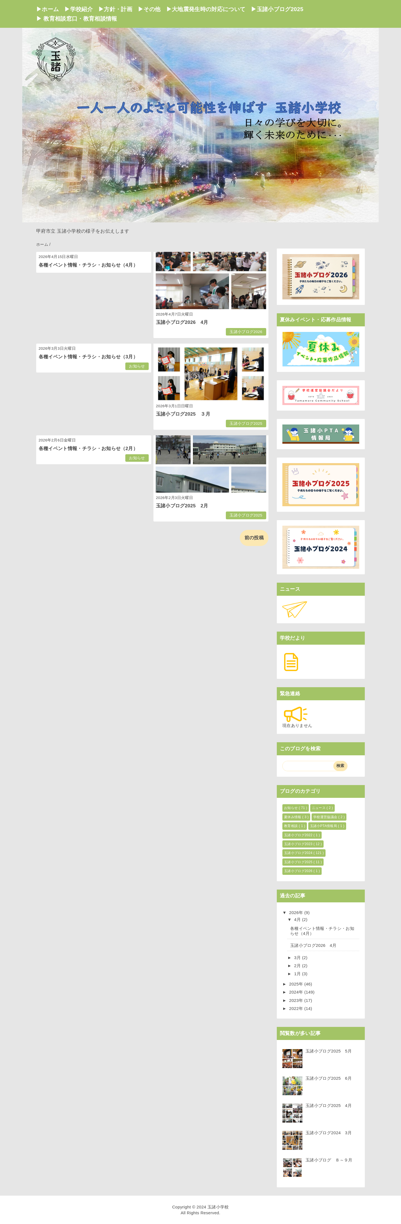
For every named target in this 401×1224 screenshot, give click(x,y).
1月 (298, 973)
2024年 (296, 992)
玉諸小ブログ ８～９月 (329, 1160)
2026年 (296, 912)
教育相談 (291, 826)
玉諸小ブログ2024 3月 (328, 1132)
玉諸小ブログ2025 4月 (328, 1105)
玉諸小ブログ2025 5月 (328, 1051)
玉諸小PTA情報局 (324, 826)
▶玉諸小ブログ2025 (277, 9)
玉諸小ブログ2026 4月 (182, 322)
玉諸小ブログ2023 (299, 844)
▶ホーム (47, 9)
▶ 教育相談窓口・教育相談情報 (76, 19)
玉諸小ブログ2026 (245, 332)
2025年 (296, 984)
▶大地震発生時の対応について (206, 9)
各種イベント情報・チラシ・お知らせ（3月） (88, 356)
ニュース (319, 808)
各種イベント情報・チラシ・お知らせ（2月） (88, 448)
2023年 (296, 1000)
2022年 (296, 1008)
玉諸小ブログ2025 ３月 (183, 414)
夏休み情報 (293, 817)
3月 (298, 957)
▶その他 (149, 9)
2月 (298, 965)
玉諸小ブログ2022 (299, 835)
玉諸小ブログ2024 (299, 853)
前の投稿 (254, 537)
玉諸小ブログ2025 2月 (182, 505)
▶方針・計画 (115, 9)
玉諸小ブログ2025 (245, 423)
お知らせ (137, 366)
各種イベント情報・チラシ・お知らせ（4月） (88, 265)
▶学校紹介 (78, 9)
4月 (298, 919)
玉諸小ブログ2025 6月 (328, 1078)
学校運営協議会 (325, 817)
